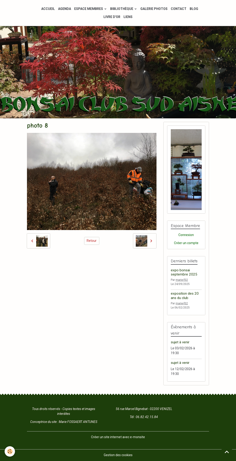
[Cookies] (10, 451)
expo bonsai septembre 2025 (184, 272)
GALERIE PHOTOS (154, 9)
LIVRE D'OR (111, 17)
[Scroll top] (227, 452)
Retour (92, 240)
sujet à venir (180, 342)
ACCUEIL (48, 9)
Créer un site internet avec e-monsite (118, 437)
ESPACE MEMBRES (89, 9)
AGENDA (64, 9)
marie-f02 (182, 279)
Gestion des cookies (118, 455)
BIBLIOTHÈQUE (122, 9)
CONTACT (178, 9)
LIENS (128, 17)
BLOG (194, 9)
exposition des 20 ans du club (185, 295)
